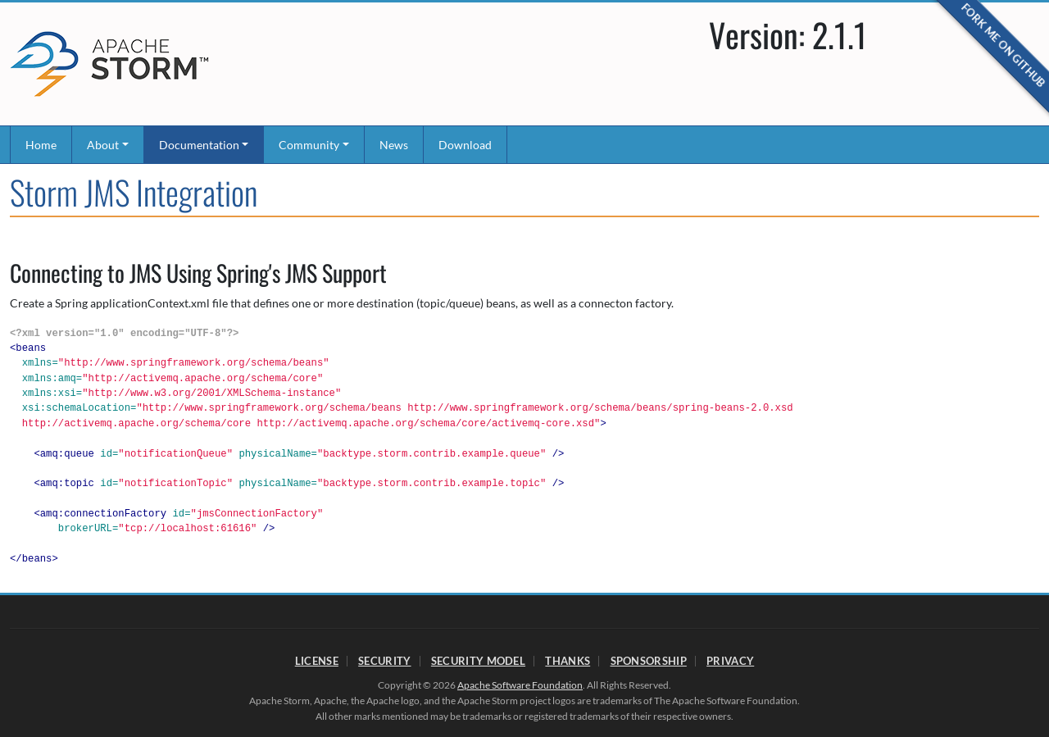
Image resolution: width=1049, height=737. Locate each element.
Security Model (478, 660)
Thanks (567, 660)
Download (465, 145)
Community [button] (309, 145)
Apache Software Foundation (520, 685)
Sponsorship (649, 660)
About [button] (103, 145)
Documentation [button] (199, 145)
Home (41, 145)
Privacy (730, 660)
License (316, 660)
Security (384, 660)
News (393, 145)
